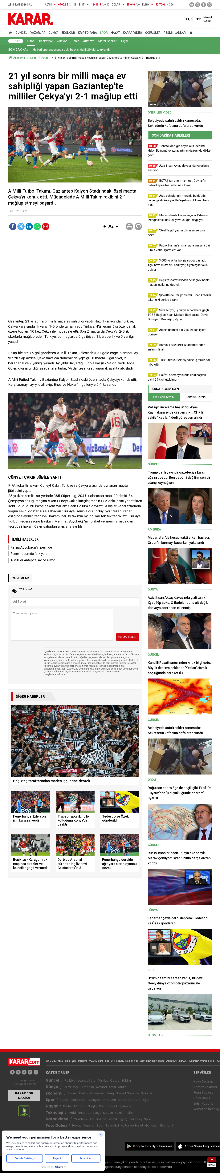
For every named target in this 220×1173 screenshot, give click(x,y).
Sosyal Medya (103, 1113)
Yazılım (120, 1113)
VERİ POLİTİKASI (176, 1061)
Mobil (72, 1113)
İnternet (84, 1113)
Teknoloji (54, 1112)
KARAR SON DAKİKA (24, 1095)
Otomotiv (97, 1093)
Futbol (31, 41)
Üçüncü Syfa (86, 1080)
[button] (105, 226)
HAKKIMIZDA (54, 1061)
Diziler (67, 1106)
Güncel (21, 32)
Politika (70, 1080)
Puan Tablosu (203, 1092)
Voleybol (62, 41)
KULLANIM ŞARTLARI (124, 1061)
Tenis (75, 41)
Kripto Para (87, 32)
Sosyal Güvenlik (127, 1093)
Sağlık (92, 1106)
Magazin (80, 1106)
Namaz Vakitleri (205, 1087)
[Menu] (190, 33)
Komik (113, 1119)
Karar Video (132, 32)
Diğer (124, 41)
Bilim (130, 1113)
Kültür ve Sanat (132, 1125)
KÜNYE (82, 1061)
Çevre (115, 1080)
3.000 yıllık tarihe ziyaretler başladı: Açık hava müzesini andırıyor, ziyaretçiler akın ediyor (91, 49)
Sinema (101, 1119)
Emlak (83, 1093)
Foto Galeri (56, 1125)
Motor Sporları (107, 41)
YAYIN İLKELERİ (99, 1061)
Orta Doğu (71, 1087)
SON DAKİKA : (18, 49)
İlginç (123, 1119)
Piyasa (72, 1093)
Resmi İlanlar (175, 32)
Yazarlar (37, 32)
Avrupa (101, 1087)
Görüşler (153, 32)
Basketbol (46, 41)
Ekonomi (68, 32)
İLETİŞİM (70, 1061)
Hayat (115, 32)
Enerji (110, 1093)
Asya (112, 1087)
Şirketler (147, 1093)
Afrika (122, 1087)
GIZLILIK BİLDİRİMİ (152, 1061)
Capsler (89, 1125)
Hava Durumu (203, 1081)
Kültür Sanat (108, 1106)
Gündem (80, 1119)
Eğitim (126, 1080)
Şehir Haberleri (204, 1103)
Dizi (91, 1119)
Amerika (87, 1087)
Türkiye (102, 1080)
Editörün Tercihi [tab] (196, 397)
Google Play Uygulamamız (152, 1146)
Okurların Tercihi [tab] (163, 397)
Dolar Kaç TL (202, 1098)
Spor (104, 32)
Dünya (53, 32)
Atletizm (88, 41)
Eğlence (125, 1106)
